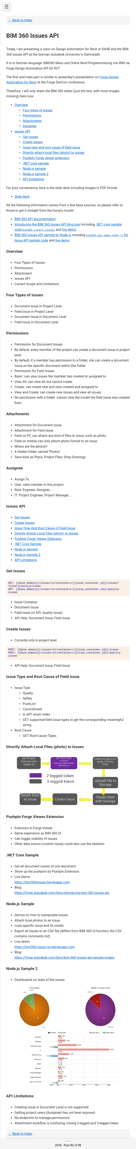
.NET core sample (36, 163)
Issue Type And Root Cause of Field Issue (44, 528)
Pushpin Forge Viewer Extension (38, 539)
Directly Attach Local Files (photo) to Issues (46, 533)
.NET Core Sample (27, 544)
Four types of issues (37, 110)
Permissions (32, 115)
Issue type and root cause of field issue (51, 147)
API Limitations (25, 560)
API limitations (33, 179)
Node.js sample (34, 169)
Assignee (29, 126)
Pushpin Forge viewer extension (46, 158)
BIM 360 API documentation (35, 219)
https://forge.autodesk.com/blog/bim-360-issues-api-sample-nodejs (64, 957)
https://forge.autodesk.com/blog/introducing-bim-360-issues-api (61, 893)
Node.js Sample (26, 549)
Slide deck (22, 197)
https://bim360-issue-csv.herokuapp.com (44, 947)
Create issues (33, 142)
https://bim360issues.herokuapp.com (42, 882)
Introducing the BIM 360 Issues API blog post (47, 224)
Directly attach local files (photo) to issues (53, 153)
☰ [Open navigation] (6, 6)
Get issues (30, 137)
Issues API (22, 131)
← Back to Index (20, 20)
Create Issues (24, 523)
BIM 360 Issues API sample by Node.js (42, 235)
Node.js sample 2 (35, 174)
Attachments (32, 121)
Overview (21, 105)
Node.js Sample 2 (27, 555)
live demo (69, 230)
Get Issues (22, 517)
